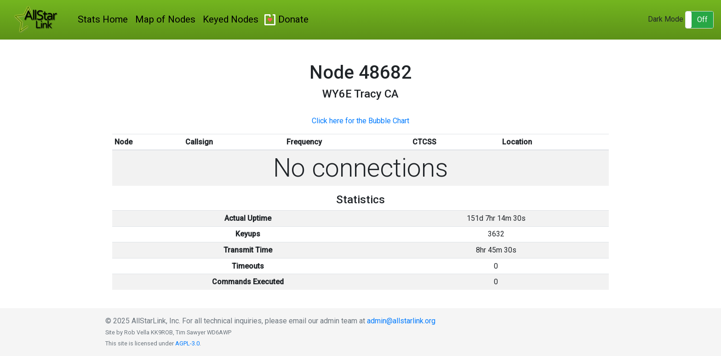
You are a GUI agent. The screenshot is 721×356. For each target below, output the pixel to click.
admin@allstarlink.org (401, 320)
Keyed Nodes (230, 19)
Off (702, 19)
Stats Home (103, 19)
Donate (293, 19)
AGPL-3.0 (187, 343)
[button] (699, 20)
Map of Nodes (165, 19)
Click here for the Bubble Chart (360, 120)
